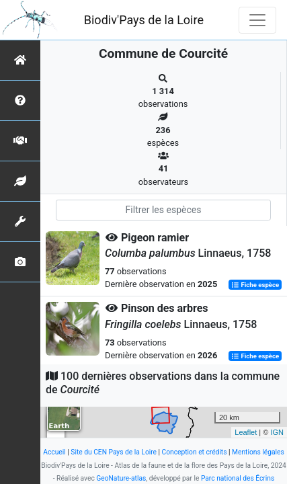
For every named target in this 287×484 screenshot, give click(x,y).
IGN (277, 432)
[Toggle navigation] (257, 20)
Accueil (54, 452)
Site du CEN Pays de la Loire (114, 452)
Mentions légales (258, 452)
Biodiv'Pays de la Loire (144, 20)
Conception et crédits (194, 452)
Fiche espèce (255, 284)
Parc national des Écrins (237, 478)
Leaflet (246, 432)
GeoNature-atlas (121, 478)
